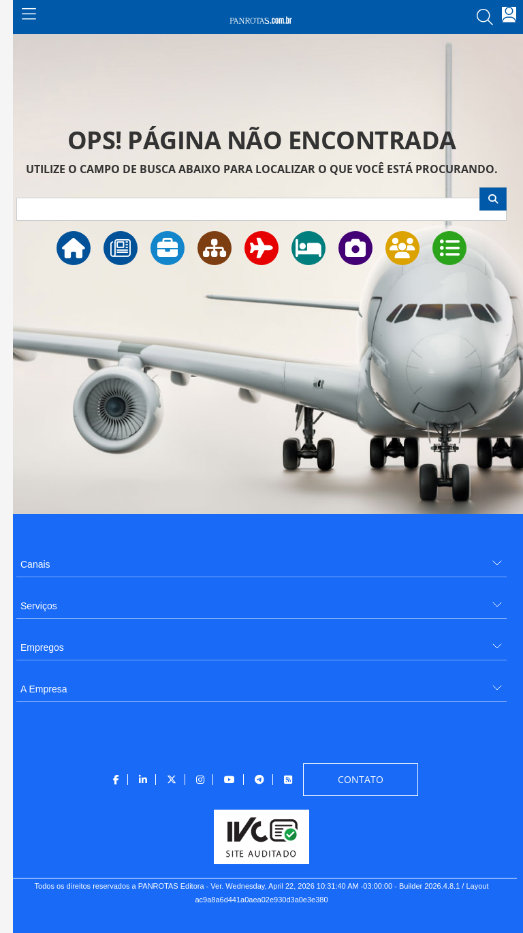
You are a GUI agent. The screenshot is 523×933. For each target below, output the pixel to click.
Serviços (38, 605)
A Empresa (43, 689)
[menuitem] (261, 559)
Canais (35, 564)
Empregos (42, 647)
